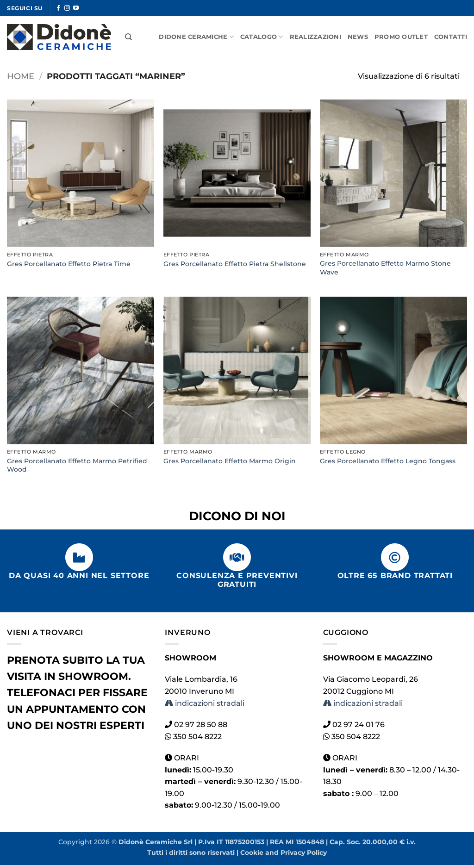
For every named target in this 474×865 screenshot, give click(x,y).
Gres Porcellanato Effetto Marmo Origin (229, 461)
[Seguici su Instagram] (67, 8)
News (358, 36)
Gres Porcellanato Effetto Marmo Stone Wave (385, 267)
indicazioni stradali (204, 703)
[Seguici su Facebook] (58, 8)
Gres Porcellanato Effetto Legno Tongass (387, 461)
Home (20, 76)
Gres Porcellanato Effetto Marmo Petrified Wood (77, 465)
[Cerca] (128, 37)
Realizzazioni (315, 36)
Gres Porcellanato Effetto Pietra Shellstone (234, 264)
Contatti (450, 36)
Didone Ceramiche (196, 36)
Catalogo (261, 36)
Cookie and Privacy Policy (283, 852)
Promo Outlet (401, 36)
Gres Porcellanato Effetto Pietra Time (69, 264)
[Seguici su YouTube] (76, 8)
